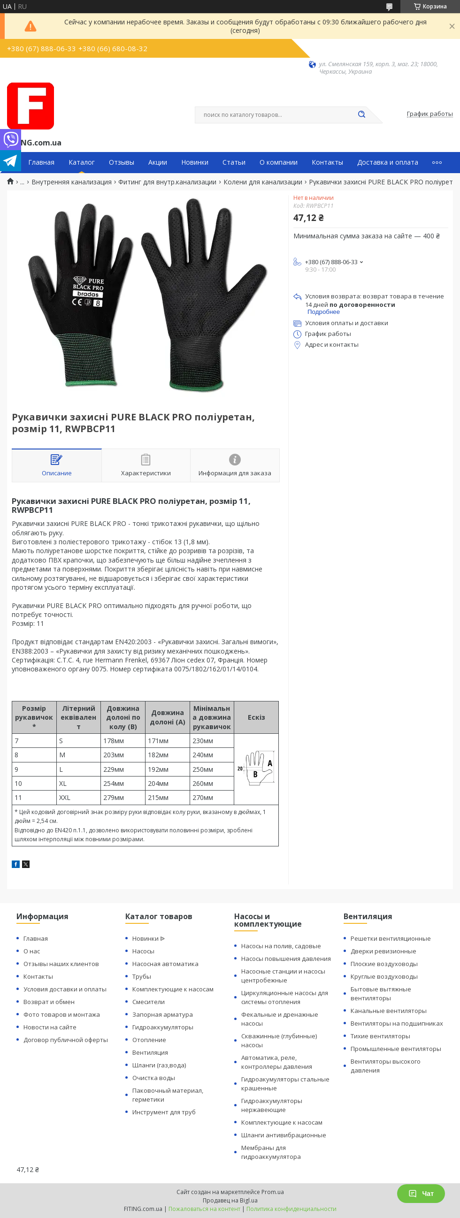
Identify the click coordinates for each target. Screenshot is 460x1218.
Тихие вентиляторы (380, 1036)
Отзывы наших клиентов (61, 963)
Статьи (233, 162)
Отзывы (121, 162)
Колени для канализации (262, 182)
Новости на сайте (50, 1027)
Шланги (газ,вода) (159, 1065)
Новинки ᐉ (148, 938)
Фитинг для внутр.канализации (167, 182)
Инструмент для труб (164, 1112)
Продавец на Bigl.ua (230, 1200)
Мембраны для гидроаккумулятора (271, 1152)
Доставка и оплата (387, 162)
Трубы (141, 976)
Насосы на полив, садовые (281, 946)
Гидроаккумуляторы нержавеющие (271, 1105)
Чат (421, 1193)
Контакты (327, 162)
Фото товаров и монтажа (61, 1014)
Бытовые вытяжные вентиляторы (381, 993)
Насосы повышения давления (286, 958)
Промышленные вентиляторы (396, 1048)
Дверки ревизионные (383, 951)
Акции (157, 162)
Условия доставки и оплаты (65, 989)
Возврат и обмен (49, 1001)
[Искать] (361, 115)
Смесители (148, 1001)
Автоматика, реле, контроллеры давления (276, 1062)
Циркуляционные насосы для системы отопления (284, 997)
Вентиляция (150, 1052)
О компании (279, 162)
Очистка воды (153, 1077)
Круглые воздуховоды (384, 976)
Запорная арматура (162, 1014)
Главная (41, 162)
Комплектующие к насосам (173, 989)
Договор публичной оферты (65, 1039)
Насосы (143, 951)
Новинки (194, 162)
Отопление (149, 1039)
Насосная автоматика (165, 963)
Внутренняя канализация (71, 182)
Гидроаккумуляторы (162, 1027)
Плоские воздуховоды (384, 963)
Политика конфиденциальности (291, 1209)
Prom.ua (272, 1192)
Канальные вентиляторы (389, 1010)
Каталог (82, 162)
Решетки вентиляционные (391, 938)
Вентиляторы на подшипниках (397, 1023)
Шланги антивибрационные (283, 1135)
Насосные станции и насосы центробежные (283, 975)
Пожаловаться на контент (204, 1209)
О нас (31, 951)
